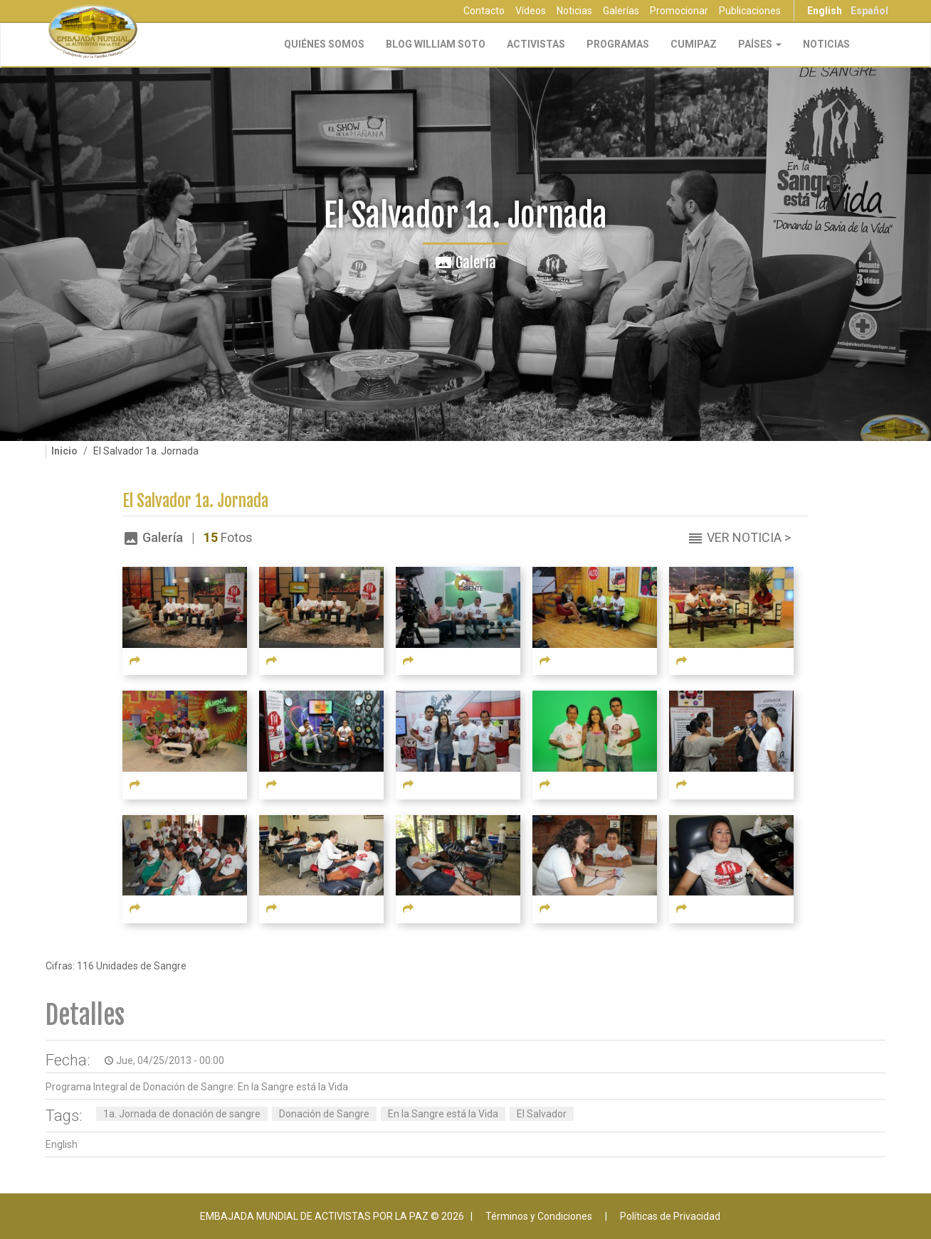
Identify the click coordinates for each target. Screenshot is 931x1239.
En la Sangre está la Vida (443, 1114)
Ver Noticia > (749, 537)
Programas (618, 44)
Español (869, 10)
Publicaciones (750, 10)
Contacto (484, 10)
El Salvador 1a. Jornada (195, 501)
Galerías (621, 10)
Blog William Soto (435, 44)
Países (760, 44)
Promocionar (679, 10)
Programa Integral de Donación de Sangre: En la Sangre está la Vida (197, 1086)
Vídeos (530, 10)
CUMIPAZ (693, 44)
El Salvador (542, 1114)
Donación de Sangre (324, 1114)
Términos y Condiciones (538, 1216)
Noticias (574, 10)
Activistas (536, 44)
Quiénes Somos (324, 44)
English (824, 10)
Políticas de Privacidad (670, 1216)
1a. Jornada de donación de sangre (182, 1114)
